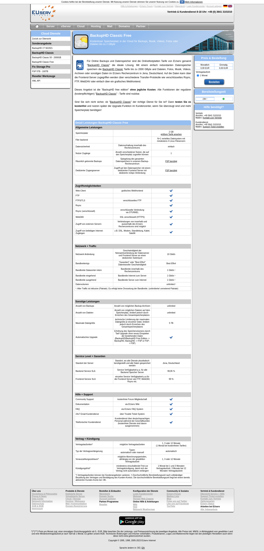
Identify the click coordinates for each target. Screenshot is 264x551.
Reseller (103, 504)
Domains (124, 26)
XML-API (36, 81)
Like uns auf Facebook (178, 504)
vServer (66, 26)
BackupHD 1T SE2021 (42, 48)
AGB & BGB (38, 506)
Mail (109, 26)
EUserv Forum (146, 6)
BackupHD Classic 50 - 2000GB (46, 57)
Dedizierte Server (74, 494)
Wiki (135, 504)
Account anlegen (214, 6)
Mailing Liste (173, 496)
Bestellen (214, 81)
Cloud (81, 26)
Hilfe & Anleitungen (129, 6)
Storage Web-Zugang (143, 499)
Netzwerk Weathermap (144, 509)
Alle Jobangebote (208, 509)
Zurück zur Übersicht (41, 39)
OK (182, 2)
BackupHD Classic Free (43, 62)
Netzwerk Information (42, 501)
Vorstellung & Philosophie (44, 494)
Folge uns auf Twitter (177, 501)
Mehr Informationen (194, 2)
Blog (169, 499)
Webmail (137, 496)
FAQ (135, 507)
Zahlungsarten (207, 501)
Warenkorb (180, 6)
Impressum (37, 508)
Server (50, 26)
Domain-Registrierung (76, 506)
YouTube (171, 506)
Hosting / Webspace (75, 501)
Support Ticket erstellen (213, 127)
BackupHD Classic (98, 65)
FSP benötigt (171, 161)
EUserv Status (207, 504)
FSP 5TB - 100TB (40, 71)
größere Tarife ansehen (171, 134)
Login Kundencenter (196, 6)
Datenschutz (38, 504)
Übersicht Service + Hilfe (212, 494)
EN (143, 548)
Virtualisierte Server (75, 496)
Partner (141, 26)
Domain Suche (106, 496)
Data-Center (38, 499)
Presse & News (39, 496)
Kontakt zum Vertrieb (163, 6)
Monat (205, 75)
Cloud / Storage (73, 499)
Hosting (96, 26)
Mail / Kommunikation (76, 504)
